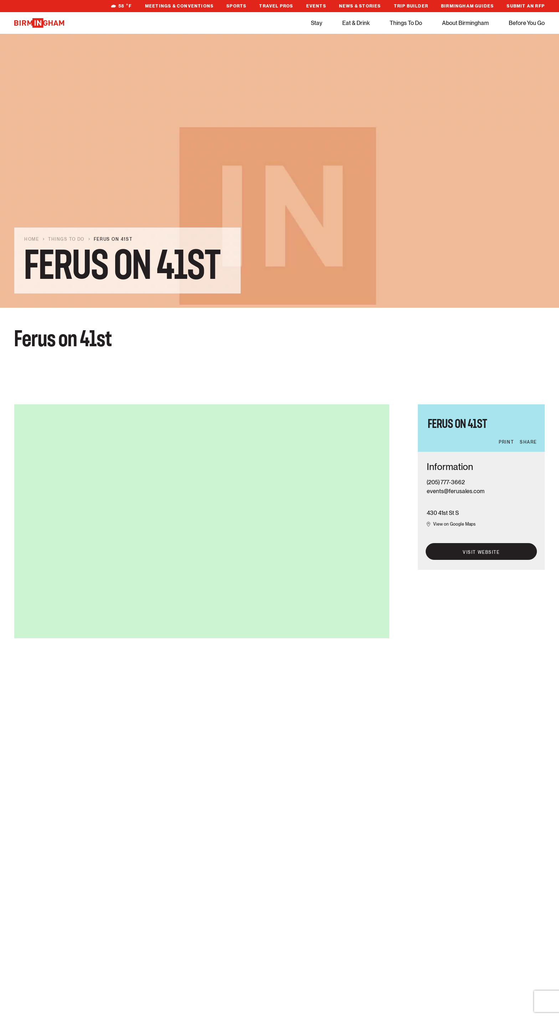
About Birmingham (465, 23)
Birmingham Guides (467, 6)
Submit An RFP (526, 6)
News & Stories (360, 6)
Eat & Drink (356, 23)
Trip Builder (411, 6)
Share (528, 442)
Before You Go (527, 23)
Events (316, 6)
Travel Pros (276, 6)
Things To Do (406, 23)
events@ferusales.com (455, 491)
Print (506, 442)
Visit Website (481, 552)
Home (31, 239)
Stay (316, 23)
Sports (236, 6)
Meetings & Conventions (179, 6)
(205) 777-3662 (446, 482)
